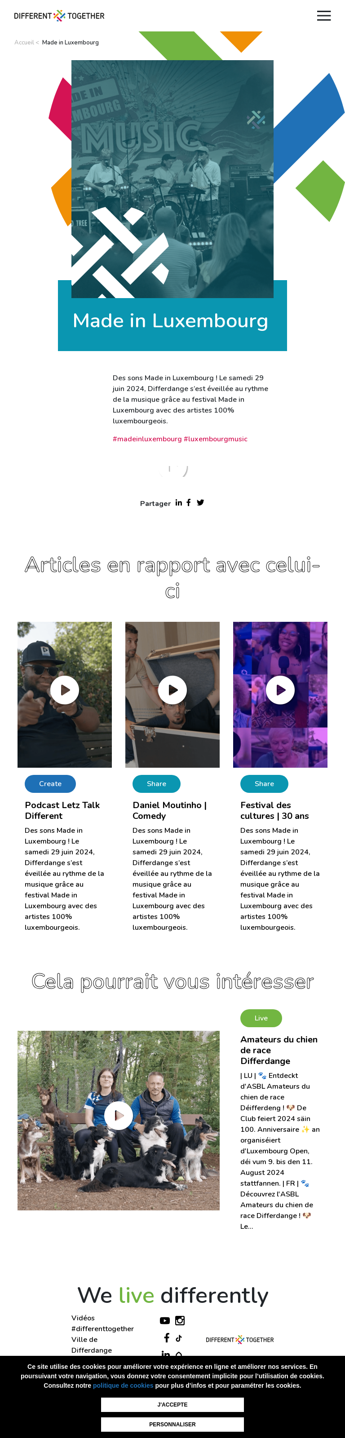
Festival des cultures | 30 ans (274, 810)
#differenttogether (102, 1329)
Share (156, 784)
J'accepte (173, 1405)
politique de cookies (123, 1385)
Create (50, 784)
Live (261, 1018)
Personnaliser (172, 1424)
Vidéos (83, 1318)
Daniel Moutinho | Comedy (170, 810)
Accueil (24, 43)
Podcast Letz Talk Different (62, 810)
